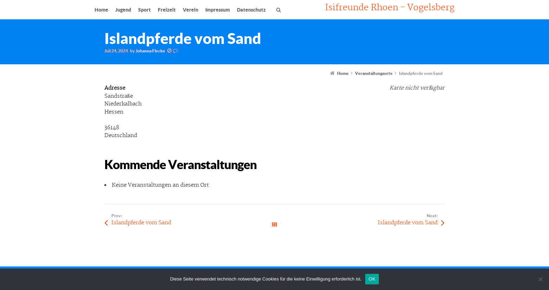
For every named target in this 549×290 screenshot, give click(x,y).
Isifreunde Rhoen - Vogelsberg (389, 8)
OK (372, 279)
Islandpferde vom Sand (141, 222)
